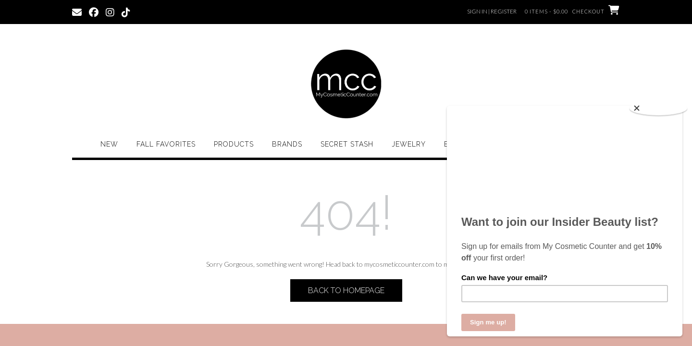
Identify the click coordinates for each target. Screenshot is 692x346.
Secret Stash (347, 144)
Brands (287, 144)
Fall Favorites (166, 144)
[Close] (658, 108)
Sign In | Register (492, 11)
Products (234, 144)
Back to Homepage (346, 290)
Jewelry (409, 144)
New (109, 144)
